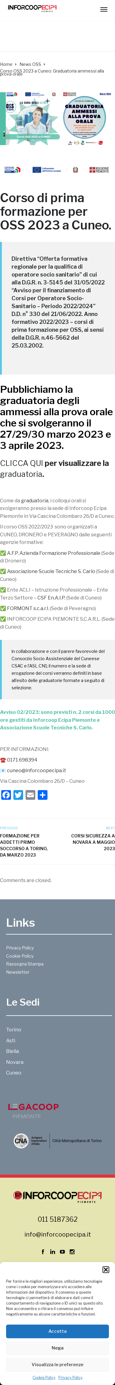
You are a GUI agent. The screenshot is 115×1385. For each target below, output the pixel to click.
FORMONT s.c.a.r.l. (28, 608)
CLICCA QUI (21, 463)
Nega (58, 1348)
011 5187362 (58, 1219)
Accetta (57, 1331)
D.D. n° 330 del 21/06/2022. (47, 314)
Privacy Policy (70, 1377)
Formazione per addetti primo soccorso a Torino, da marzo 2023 (24, 845)
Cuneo (90, 225)
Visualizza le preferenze (57, 1364)
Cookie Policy (44, 1377)
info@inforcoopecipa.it (57, 1234)
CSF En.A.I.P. (51, 598)
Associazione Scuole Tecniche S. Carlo (51, 571)
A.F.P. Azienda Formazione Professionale (53, 553)
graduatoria (27, 400)
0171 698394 (22, 760)
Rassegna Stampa (25, 963)
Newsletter (18, 972)
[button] (106, 1270)
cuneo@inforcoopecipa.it (36, 770)
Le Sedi (23, 1002)
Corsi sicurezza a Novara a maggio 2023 (93, 842)
